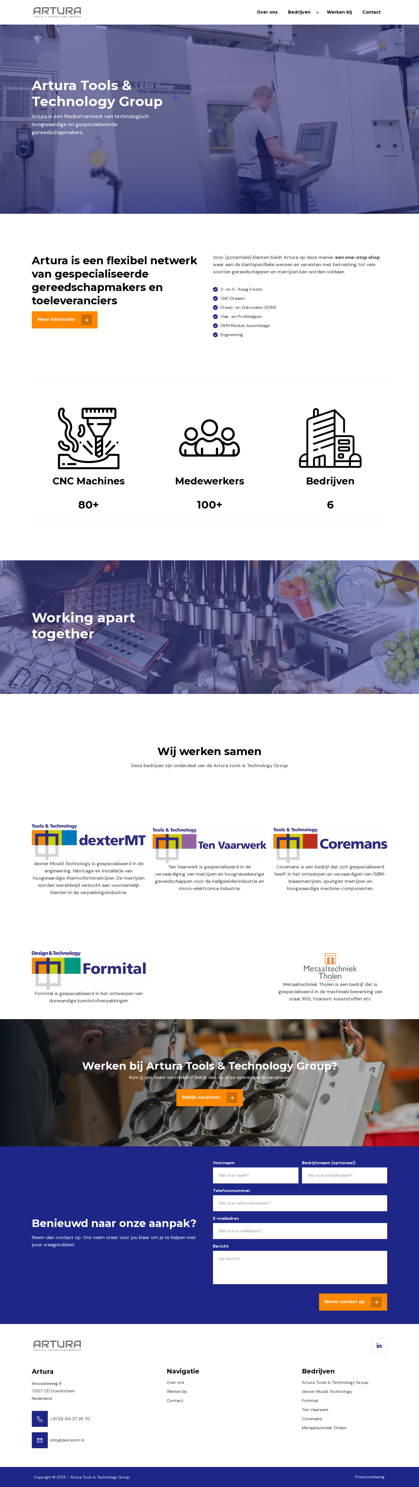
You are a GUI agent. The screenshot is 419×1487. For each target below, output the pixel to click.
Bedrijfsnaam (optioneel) (328, 1163)
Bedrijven (299, 12)
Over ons (267, 12)
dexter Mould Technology (327, 1391)
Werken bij (339, 12)
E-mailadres (226, 1218)
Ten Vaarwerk (315, 1409)
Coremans (312, 1419)
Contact (371, 12)
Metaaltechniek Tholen (324, 1428)
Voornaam (224, 1163)
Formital (310, 1400)
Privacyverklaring (370, 1476)
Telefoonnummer (231, 1190)
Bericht (221, 1246)
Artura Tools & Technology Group (335, 1382)
